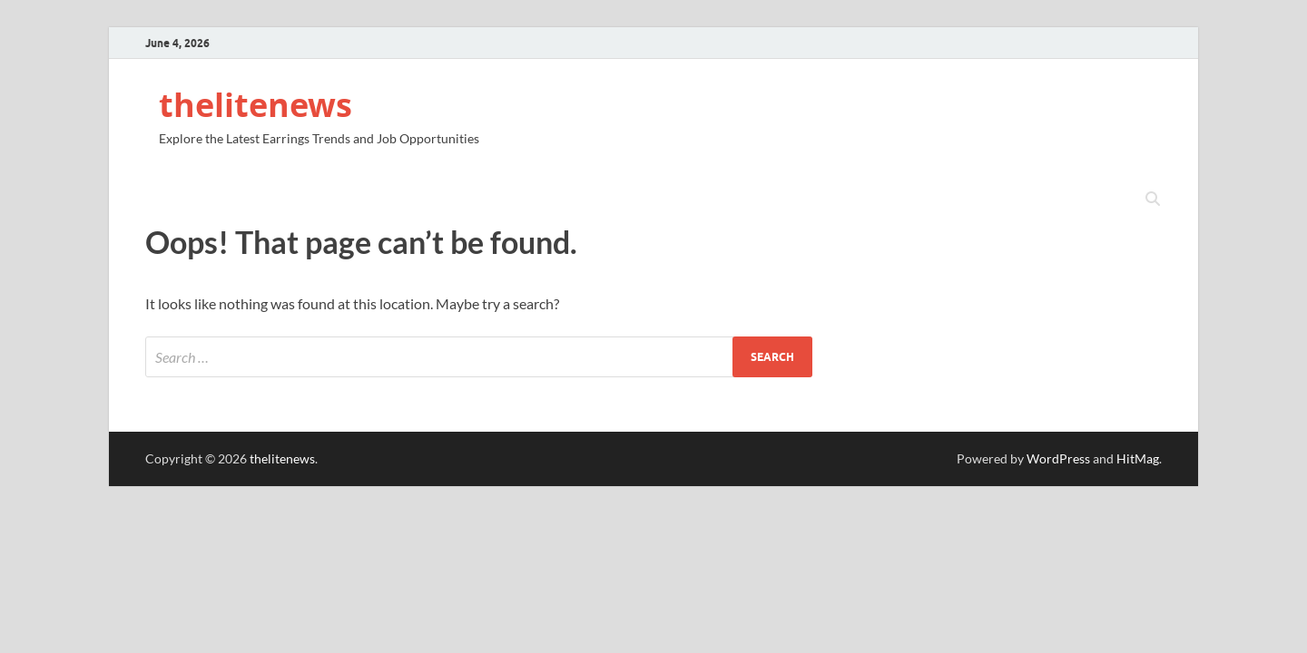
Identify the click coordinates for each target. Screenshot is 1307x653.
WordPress (1058, 458)
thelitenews (255, 105)
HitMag (1137, 458)
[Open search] (1152, 199)
